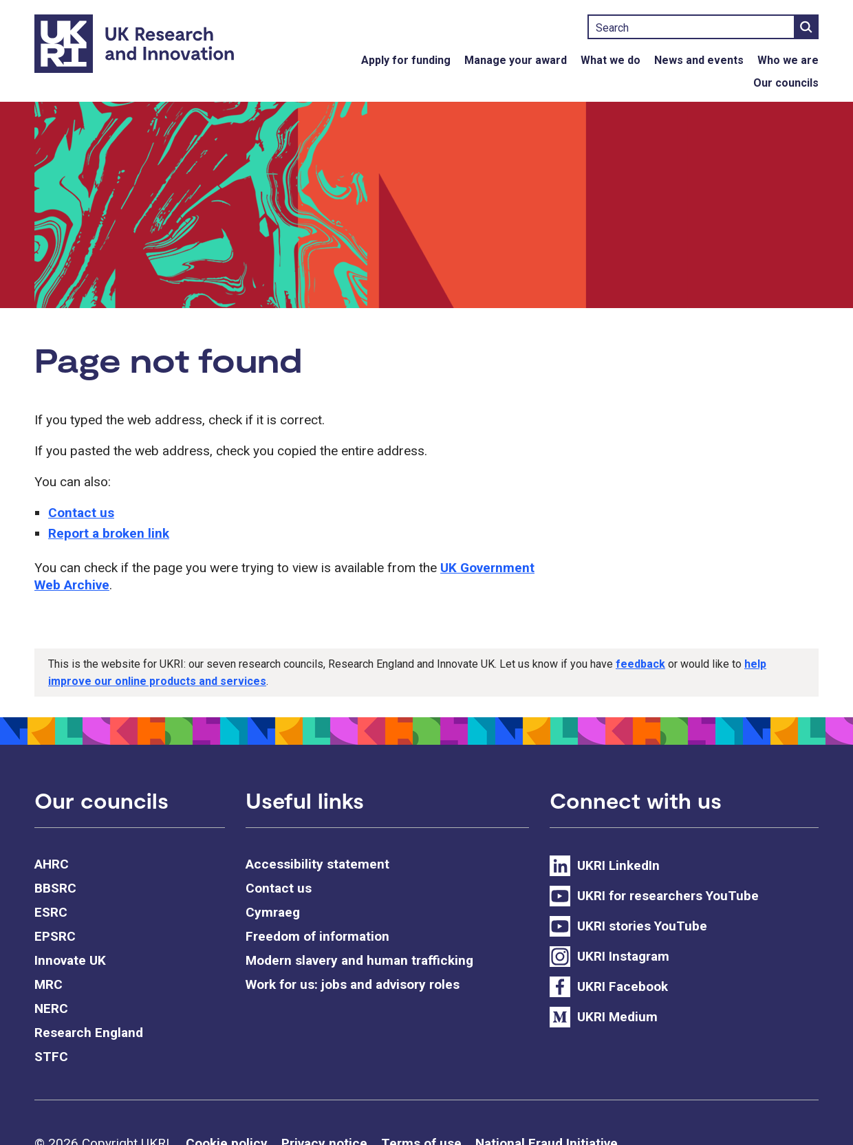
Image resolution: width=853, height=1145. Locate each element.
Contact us (81, 513)
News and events (699, 60)
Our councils (786, 82)
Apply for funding (406, 60)
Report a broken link (108, 533)
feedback (640, 663)
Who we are (788, 60)
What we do (610, 60)
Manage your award (515, 60)
